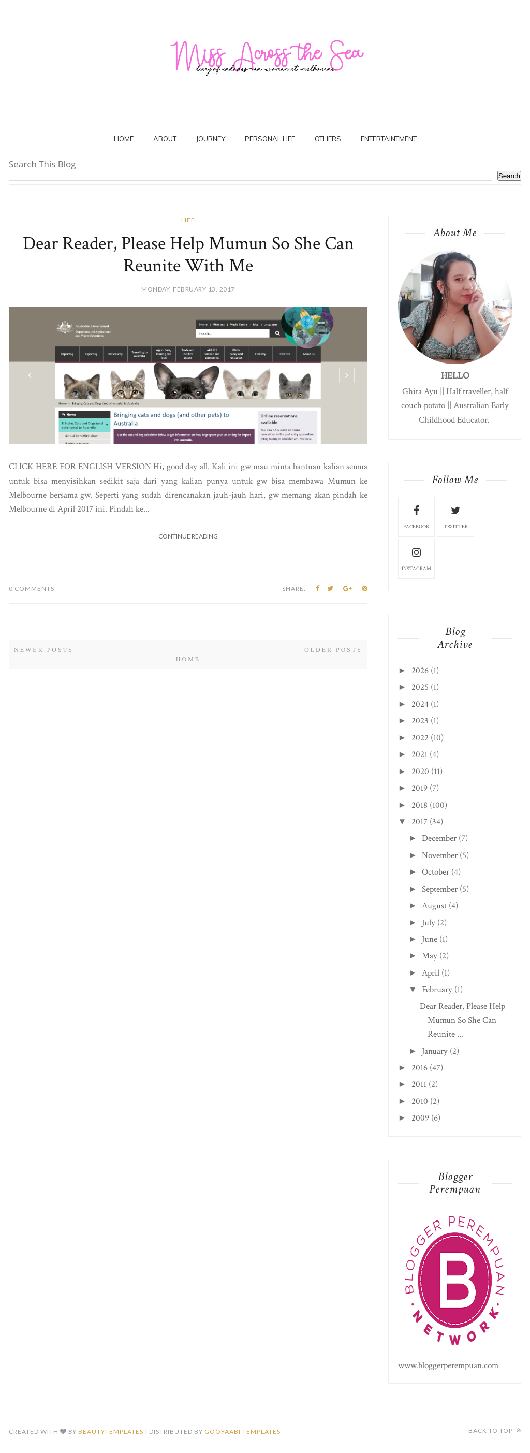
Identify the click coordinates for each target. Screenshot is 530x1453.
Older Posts (333, 649)
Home (124, 139)
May (429, 956)
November (440, 855)
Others (328, 139)
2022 (420, 738)
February (437, 989)
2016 (419, 1067)
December (439, 838)
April (430, 973)
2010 (419, 1101)
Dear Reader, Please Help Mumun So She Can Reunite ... (462, 1020)
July (428, 922)
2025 (420, 687)
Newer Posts (43, 649)
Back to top (494, 1430)
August (434, 905)
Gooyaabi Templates (242, 1431)
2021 (419, 754)
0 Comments (31, 588)
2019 (419, 788)
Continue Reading (188, 536)
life (188, 220)
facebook (416, 516)
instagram (416, 558)
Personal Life (270, 139)
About (164, 139)
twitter (456, 516)
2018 (419, 805)
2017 (419, 821)
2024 (420, 704)
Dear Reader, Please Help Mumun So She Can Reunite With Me (188, 254)
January (435, 1051)
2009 (420, 1118)
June (429, 939)
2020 (420, 771)
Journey (210, 139)
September (440, 889)
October (435, 872)
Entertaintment (389, 139)
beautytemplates (110, 1431)
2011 (418, 1084)
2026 (420, 670)
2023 (420, 720)
